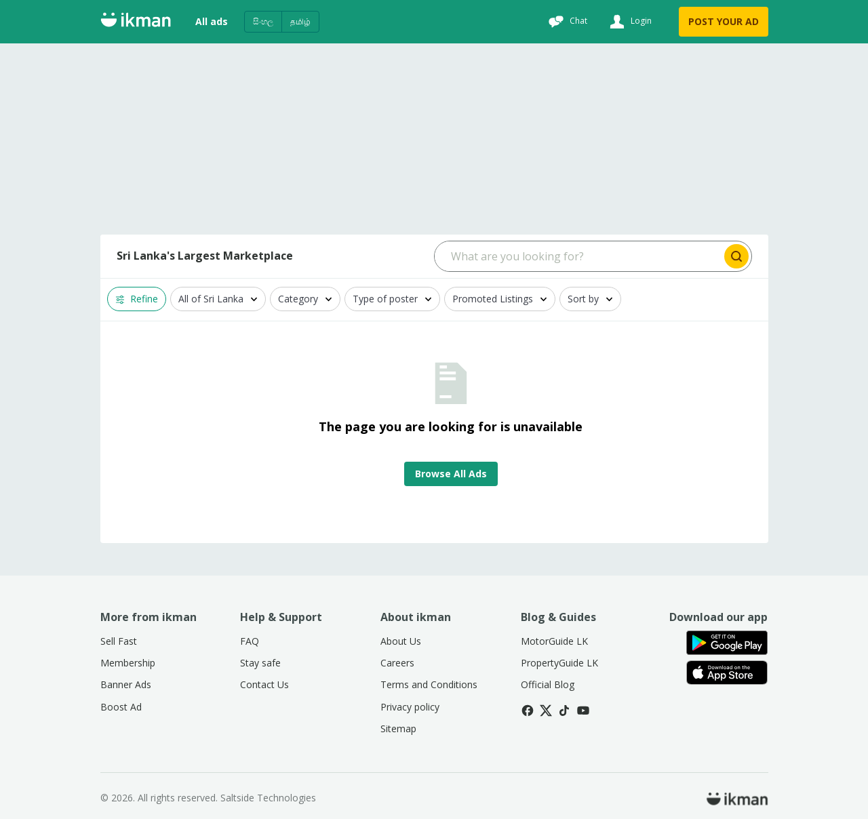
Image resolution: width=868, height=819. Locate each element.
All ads (211, 21)
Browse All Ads (451, 473)
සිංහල (263, 21)
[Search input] (578, 256)
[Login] (629, 22)
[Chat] (566, 22)
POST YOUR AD (723, 21)
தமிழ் (300, 21)
